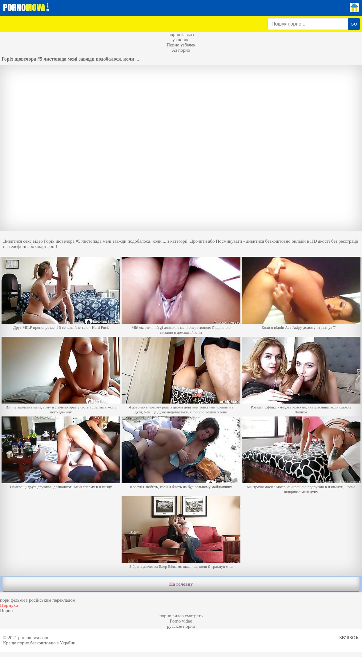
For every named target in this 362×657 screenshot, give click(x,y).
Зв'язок (349, 637)
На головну (181, 584)
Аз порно (181, 50)
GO (354, 24)
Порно (6, 610)
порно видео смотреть (181, 615)
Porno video (181, 621)
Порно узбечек (181, 44)
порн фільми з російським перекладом (37, 600)
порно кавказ (181, 34)
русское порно (181, 626)
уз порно (181, 39)
